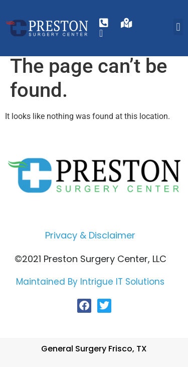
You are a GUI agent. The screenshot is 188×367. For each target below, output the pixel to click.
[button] (178, 27)
